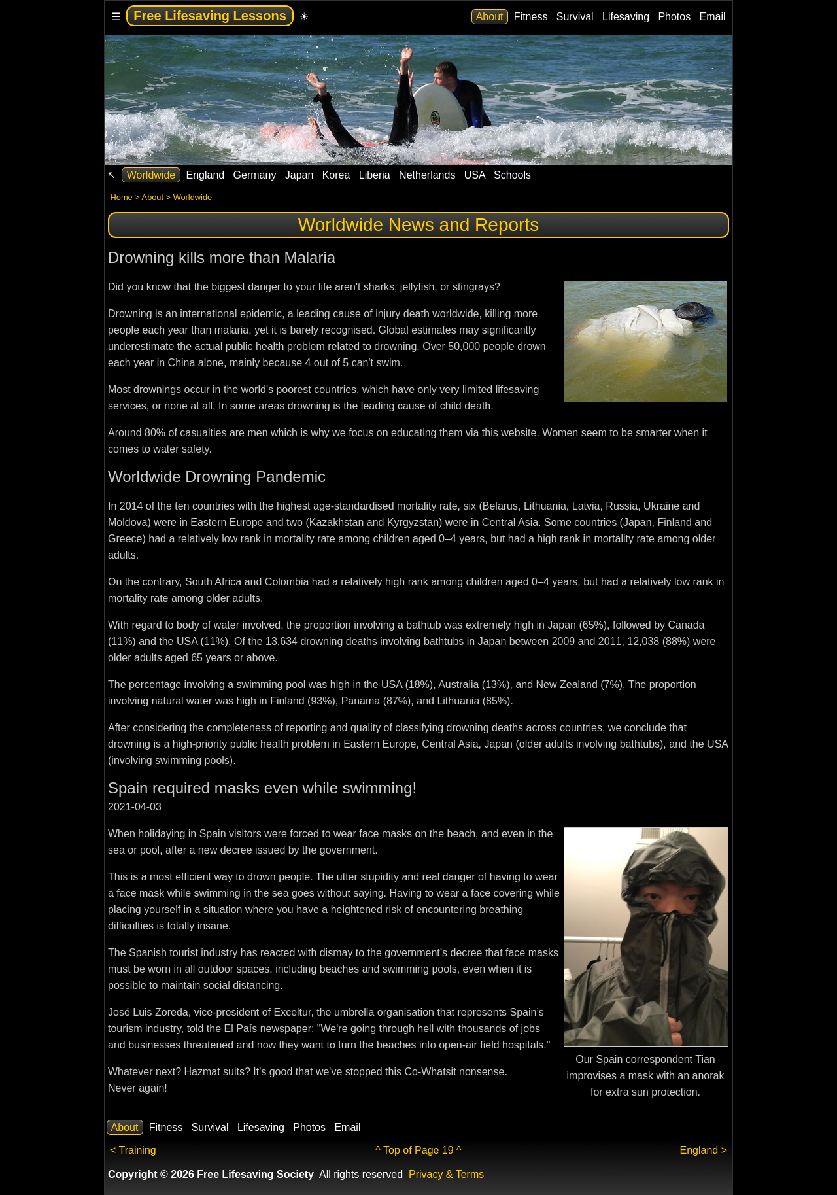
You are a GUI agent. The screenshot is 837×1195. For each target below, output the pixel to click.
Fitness (530, 16)
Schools (512, 175)
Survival (574, 16)
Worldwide (151, 175)
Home (122, 197)
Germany (254, 175)
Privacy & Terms (446, 1174)
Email (712, 16)
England (205, 175)
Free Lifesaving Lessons (209, 16)
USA (474, 175)
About (489, 16)
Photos (674, 16)
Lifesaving (626, 16)
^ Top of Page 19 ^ (418, 1150)
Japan (299, 175)
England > (703, 1150)
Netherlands (427, 175)
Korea (336, 175)
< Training (133, 1150)
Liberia (374, 175)
